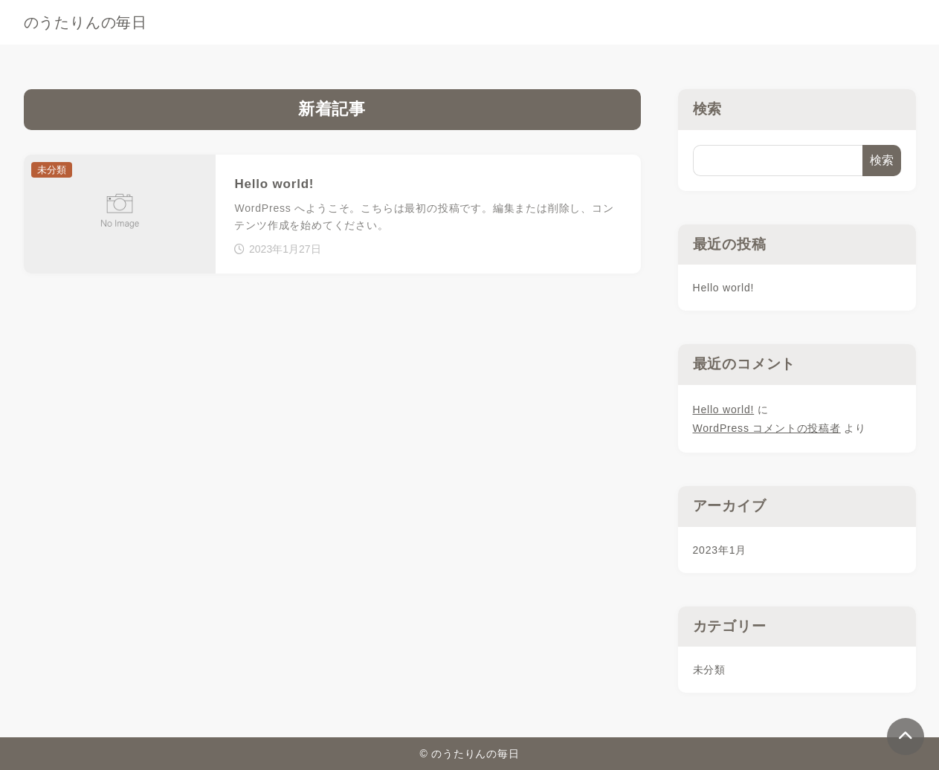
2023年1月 (720, 550)
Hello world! (724, 288)
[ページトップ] (905, 736)
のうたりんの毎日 (85, 22)
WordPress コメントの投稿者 (767, 428)
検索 (708, 109)
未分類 (709, 670)
